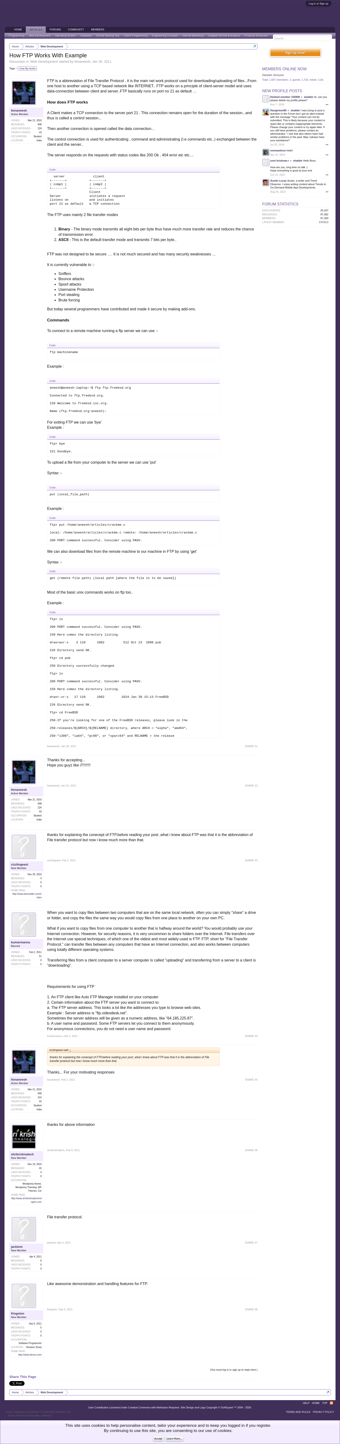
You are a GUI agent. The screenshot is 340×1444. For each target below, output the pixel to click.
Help (306, 1403)
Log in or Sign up (318, 3)
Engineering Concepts (165, 35)
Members (97, 29)
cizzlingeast (19, 864)
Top (324, 1403)
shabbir (308, 97)
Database (86, 35)
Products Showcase (256, 35)
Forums (55, 29)
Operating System (65, 35)
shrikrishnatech (22, 1154)
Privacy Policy (323, 1412)
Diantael (267, 75)
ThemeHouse (60, 1415)
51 (40, 956)
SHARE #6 (251, 1150)
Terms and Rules (298, 1412)
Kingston (17, 1313)
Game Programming (136, 35)
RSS (331, 1403)
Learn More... (174, 1438)
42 (40, 1168)
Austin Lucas (278, 180)
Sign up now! (295, 52)
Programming (16, 35)
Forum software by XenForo (38, 1412)
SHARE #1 (251, 746)
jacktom (16, 1246)
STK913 (323, 222)
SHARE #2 (251, 785)
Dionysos (278, 75)
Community (76, 29)
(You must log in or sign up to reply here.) (234, 1369)
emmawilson (278, 150)
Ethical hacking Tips (108, 35)
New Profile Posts (282, 91)
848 (40, 124)
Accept (158, 1438)
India (39, 140)
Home (18, 29)
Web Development (43, 61)
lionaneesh (82, 61)
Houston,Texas (34, 1347)
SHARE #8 (251, 1309)
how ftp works (27, 68)
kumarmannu (20, 942)
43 (40, 132)
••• (327, 104)
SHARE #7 (251, 1242)
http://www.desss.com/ (30, 1354)
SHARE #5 (251, 1079)
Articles (35, 29)
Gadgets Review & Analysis (224, 35)
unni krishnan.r (279, 160)
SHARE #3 (251, 860)
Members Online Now (284, 69)
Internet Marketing (193, 35)
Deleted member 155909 (285, 97)
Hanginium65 (278, 110)
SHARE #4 (251, 1036)
